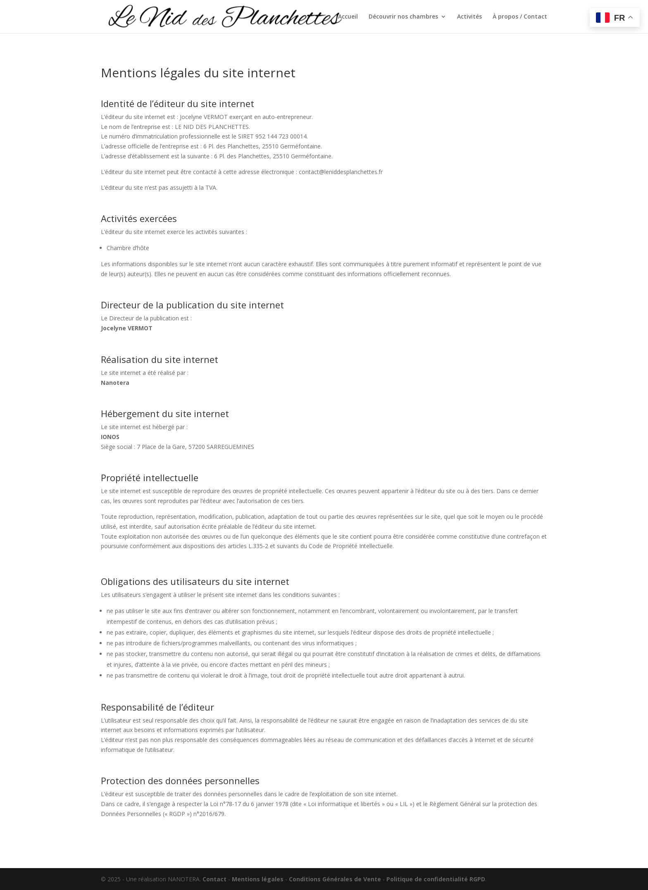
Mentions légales (258, 879)
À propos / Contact (520, 17)
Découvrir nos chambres (403, 17)
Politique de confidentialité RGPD (435, 879)
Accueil (348, 17)
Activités (469, 17)
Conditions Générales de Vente (335, 879)
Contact (214, 879)
